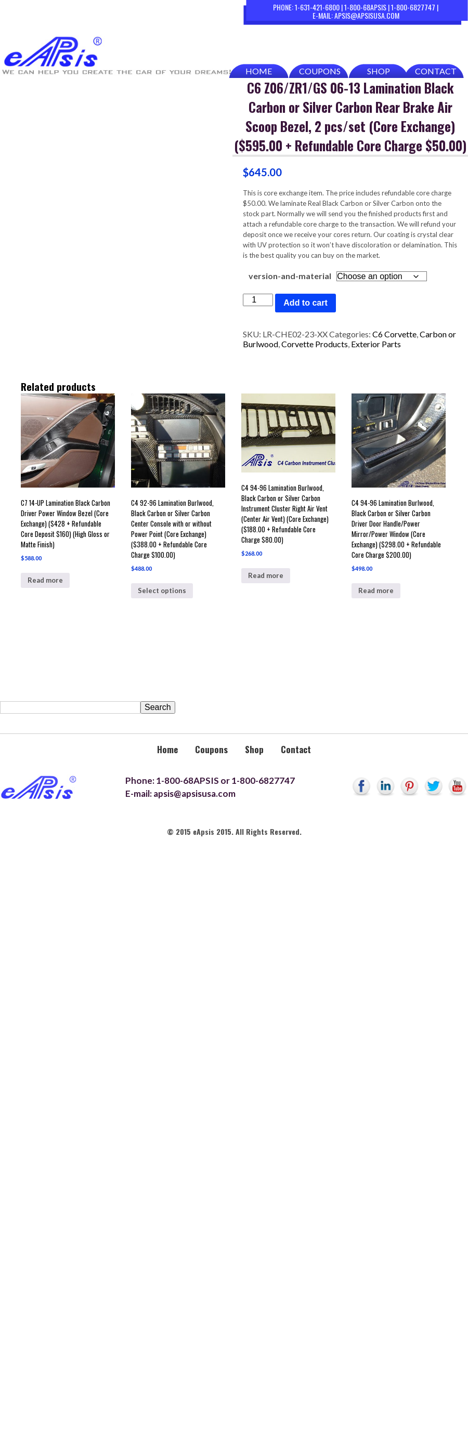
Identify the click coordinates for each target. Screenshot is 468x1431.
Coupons (320, 71)
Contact (436, 71)
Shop (378, 71)
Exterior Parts (376, 344)
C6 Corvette (394, 334)
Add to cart (305, 302)
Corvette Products (314, 344)
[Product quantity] (258, 300)
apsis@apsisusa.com (366, 15)
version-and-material (290, 276)
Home (258, 71)
